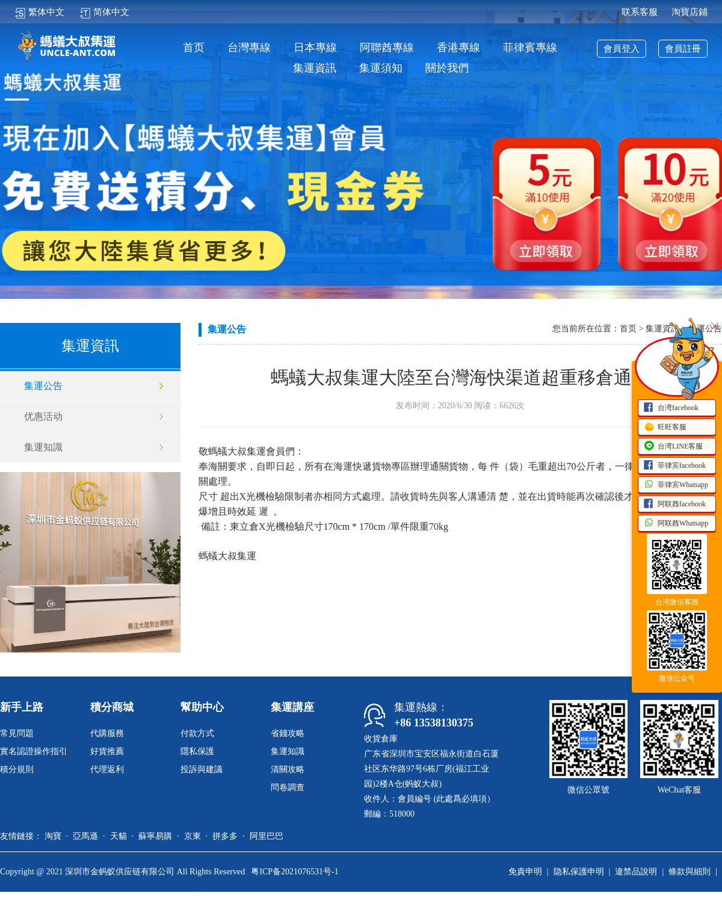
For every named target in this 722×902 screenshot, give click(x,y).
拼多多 (225, 836)
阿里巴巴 (266, 836)
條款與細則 (689, 871)
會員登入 (621, 49)
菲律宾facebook (674, 466)
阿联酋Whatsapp (675, 524)
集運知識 (43, 447)
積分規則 (17, 769)
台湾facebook (671, 408)
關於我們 (447, 68)
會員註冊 (683, 49)
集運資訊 (314, 68)
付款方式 (197, 733)
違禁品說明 (636, 871)
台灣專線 (249, 48)
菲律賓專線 (530, 48)
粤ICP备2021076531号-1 (294, 871)
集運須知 (381, 68)
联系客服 (640, 12)
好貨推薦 (107, 751)
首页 (194, 48)
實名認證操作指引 (33, 751)
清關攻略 (287, 769)
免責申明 (525, 871)
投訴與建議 (201, 769)
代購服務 (107, 733)
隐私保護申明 (579, 871)
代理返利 (107, 769)
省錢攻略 (287, 733)
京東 (192, 836)
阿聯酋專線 (387, 48)
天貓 (118, 836)
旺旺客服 (665, 428)
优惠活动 (43, 416)
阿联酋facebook (674, 505)
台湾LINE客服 (673, 447)
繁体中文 (39, 12)
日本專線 (315, 48)
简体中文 (104, 12)
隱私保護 (197, 751)
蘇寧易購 (155, 836)
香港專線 (458, 48)
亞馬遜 (85, 836)
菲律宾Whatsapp (675, 485)
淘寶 (53, 836)
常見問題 (17, 733)
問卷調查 (287, 787)
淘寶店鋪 (689, 12)
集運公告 (43, 386)
